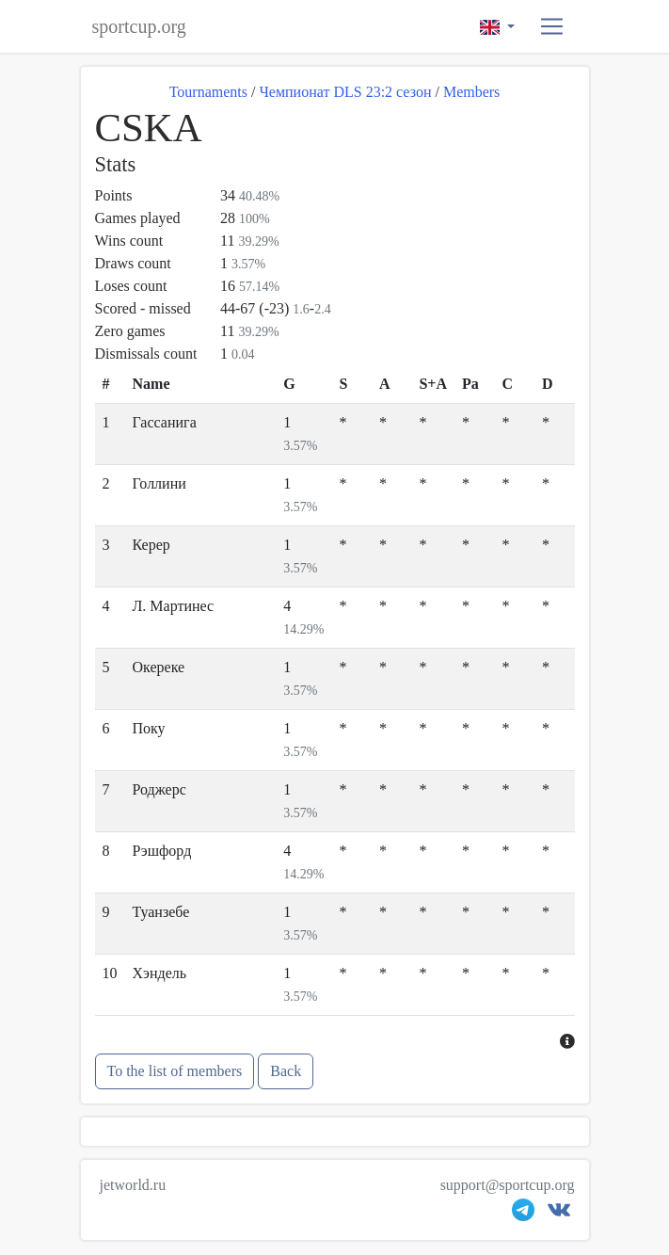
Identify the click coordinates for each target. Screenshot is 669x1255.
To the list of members (175, 1071)
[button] (552, 26)
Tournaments (208, 92)
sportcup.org (139, 26)
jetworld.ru (133, 1185)
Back (285, 1071)
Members (471, 92)
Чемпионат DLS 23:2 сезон (345, 92)
